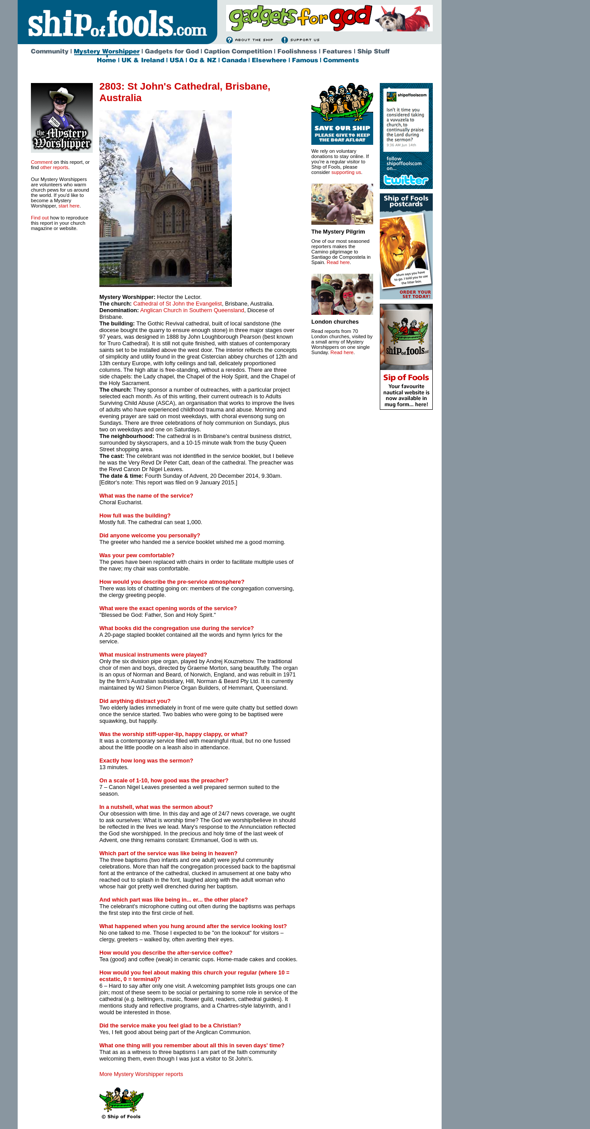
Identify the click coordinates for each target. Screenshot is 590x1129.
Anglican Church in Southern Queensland (192, 310)
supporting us (346, 172)
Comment (42, 162)
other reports (54, 167)
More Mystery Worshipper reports (141, 1074)
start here (69, 205)
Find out (40, 217)
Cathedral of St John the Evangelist (177, 303)
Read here (338, 262)
